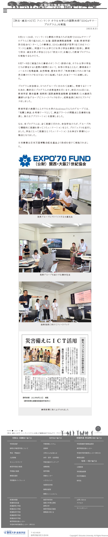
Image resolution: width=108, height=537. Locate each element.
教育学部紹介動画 (16, 467)
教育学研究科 (48, 500)
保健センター (48, 476)
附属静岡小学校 (15, 506)
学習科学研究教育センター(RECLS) (88, 453)
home (9, 430)
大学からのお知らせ (50, 453)
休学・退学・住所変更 (51, 457)
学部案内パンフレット (17, 480)
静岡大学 (46, 506)
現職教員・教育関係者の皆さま (89, 438)
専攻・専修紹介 (15, 453)
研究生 (79, 480)
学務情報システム (49, 444)
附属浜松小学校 (15, 509)
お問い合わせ (81, 500)
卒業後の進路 (14, 471)
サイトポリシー (82, 508)
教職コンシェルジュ (50, 494)
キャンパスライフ (16, 462)
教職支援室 (14, 476)
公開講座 (80, 467)
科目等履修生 (81, 476)
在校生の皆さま (55, 438)
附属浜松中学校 (15, 518)
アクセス (80, 503)
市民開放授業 (81, 471)
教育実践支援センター (84, 448)
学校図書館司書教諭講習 (85, 444)
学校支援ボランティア (51, 462)
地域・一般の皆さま (89, 461)
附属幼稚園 (14, 500)
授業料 (45, 448)
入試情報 (13, 457)
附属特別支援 (14, 503)
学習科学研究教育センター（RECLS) (22, 524)
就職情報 (46, 467)
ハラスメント (48, 480)
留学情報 (46, 471)
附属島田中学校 (15, 512)
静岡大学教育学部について (19, 448)
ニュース (17, 430)
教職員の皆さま (48, 512)
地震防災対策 (48, 485)
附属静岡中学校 (15, 515)
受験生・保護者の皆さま (22, 438)
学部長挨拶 (14, 444)
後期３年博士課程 (49, 503)
